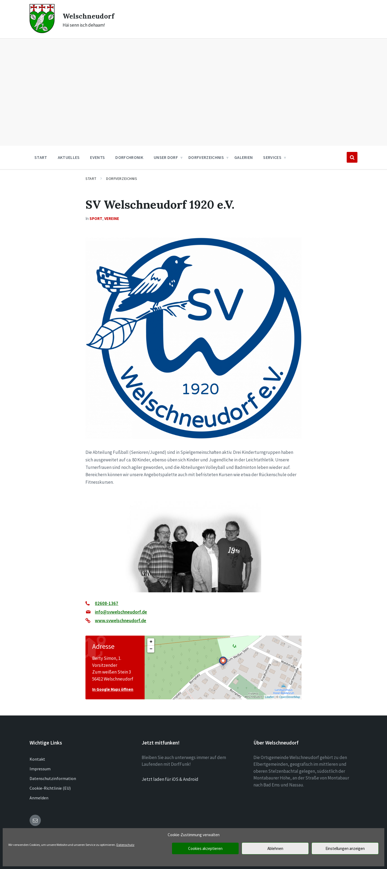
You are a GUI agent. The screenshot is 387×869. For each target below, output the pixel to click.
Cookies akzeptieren (205, 848)
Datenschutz (125, 845)
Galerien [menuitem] (243, 157)
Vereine (111, 218)
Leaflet (269, 697)
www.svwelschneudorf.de (120, 621)
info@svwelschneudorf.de (121, 612)
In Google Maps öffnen (112, 689)
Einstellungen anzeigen (345, 848)
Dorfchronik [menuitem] (129, 157)
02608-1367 (106, 603)
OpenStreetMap (289, 697)
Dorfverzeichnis (121, 178)
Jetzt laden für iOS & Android (170, 779)
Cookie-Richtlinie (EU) (50, 788)
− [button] (150, 649)
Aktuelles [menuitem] (69, 157)
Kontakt (37, 759)
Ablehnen (275, 848)
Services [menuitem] (272, 157)
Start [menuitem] (40, 157)
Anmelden (39, 797)
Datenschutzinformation (53, 778)
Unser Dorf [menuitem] (166, 157)
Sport (95, 218)
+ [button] (150, 642)
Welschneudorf (92, 15)
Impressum (40, 768)
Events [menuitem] (97, 157)
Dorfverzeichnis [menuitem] (206, 157)
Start (90, 178)
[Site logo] (42, 31)
